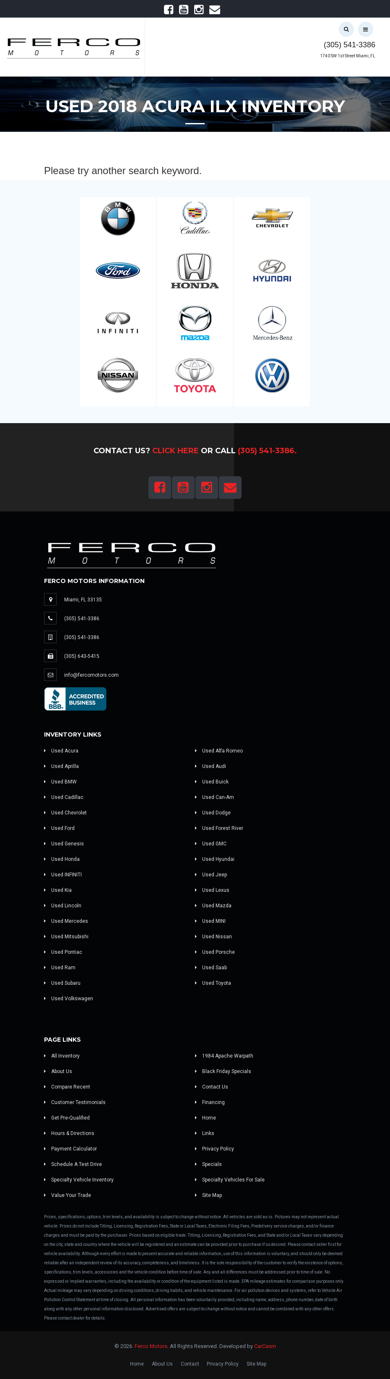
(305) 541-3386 (349, 45)
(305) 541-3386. (267, 450)
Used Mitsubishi (66, 937)
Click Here (175, 450)
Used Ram (59, 968)
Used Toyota (213, 983)
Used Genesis (64, 844)
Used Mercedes (66, 921)
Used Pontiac (63, 952)
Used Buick (212, 782)
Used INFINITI (63, 875)
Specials (208, 1164)
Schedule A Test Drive (73, 1164)
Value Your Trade (67, 1195)
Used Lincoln (62, 906)
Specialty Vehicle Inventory (79, 1180)
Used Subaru (62, 983)
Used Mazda (213, 906)
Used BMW (60, 782)
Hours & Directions (69, 1133)
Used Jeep (211, 875)
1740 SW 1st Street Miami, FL (347, 56)
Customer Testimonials (75, 1102)
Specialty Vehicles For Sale (230, 1180)
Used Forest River (219, 828)
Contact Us (211, 1087)
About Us (58, 1071)
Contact (190, 1364)
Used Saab (211, 968)
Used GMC (210, 844)
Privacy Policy (214, 1149)
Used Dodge (213, 813)
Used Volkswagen (68, 999)
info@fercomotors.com (91, 675)
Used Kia (58, 890)
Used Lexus (212, 890)
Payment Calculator (70, 1149)
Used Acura (61, 751)
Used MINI (210, 921)
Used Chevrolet (65, 813)
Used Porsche (215, 952)
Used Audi (210, 766)
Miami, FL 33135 (83, 600)
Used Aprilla (61, 766)
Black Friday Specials (223, 1071)
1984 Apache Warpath (224, 1056)
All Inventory (62, 1056)
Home (205, 1118)
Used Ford (59, 828)
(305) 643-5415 (81, 656)
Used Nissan (213, 937)
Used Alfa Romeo (219, 751)
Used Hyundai (214, 859)
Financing (210, 1102)
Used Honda (62, 859)
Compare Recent (67, 1087)
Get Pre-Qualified (67, 1118)
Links (204, 1133)
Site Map (208, 1195)
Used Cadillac (63, 797)
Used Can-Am (214, 797)
